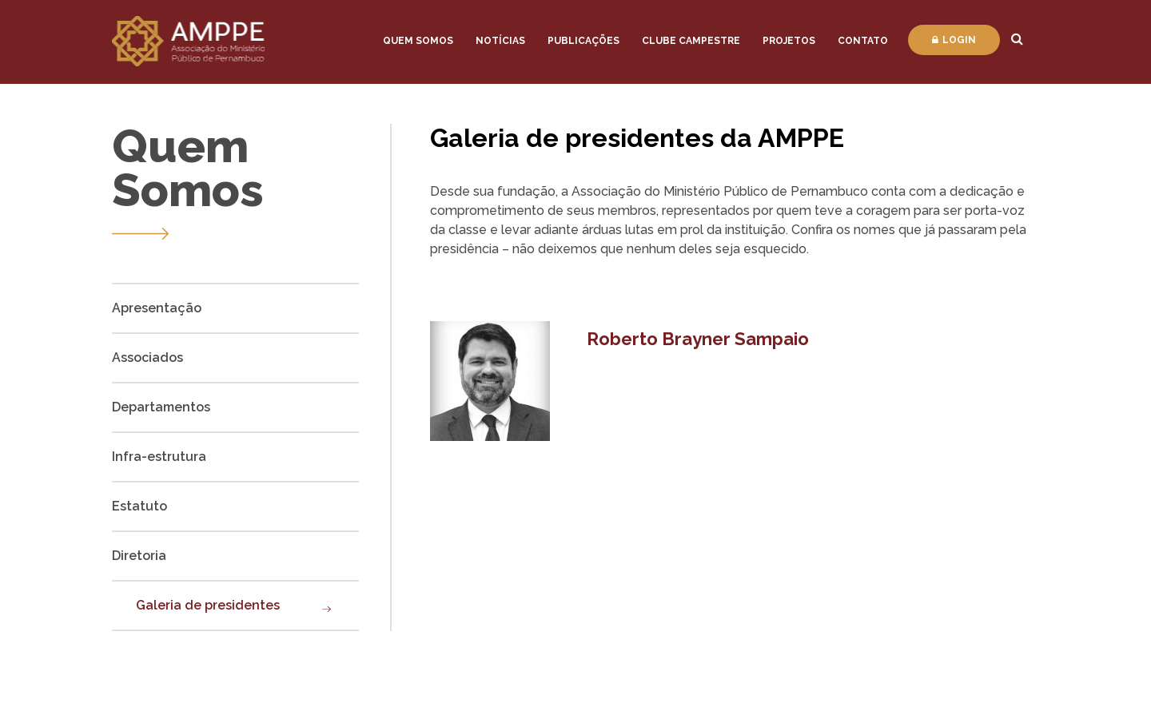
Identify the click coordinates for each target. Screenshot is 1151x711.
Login (954, 40)
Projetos (789, 40)
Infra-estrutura (159, 456)
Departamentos (161, 407)
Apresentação (156, 308)
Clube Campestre (691, 40)
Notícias (500, 40)
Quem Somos (418, 40)
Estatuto (139, 506)
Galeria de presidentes (208, 605)
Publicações (583, 40)
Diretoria (139, 555)
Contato (863, 40)
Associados (147, 357)
